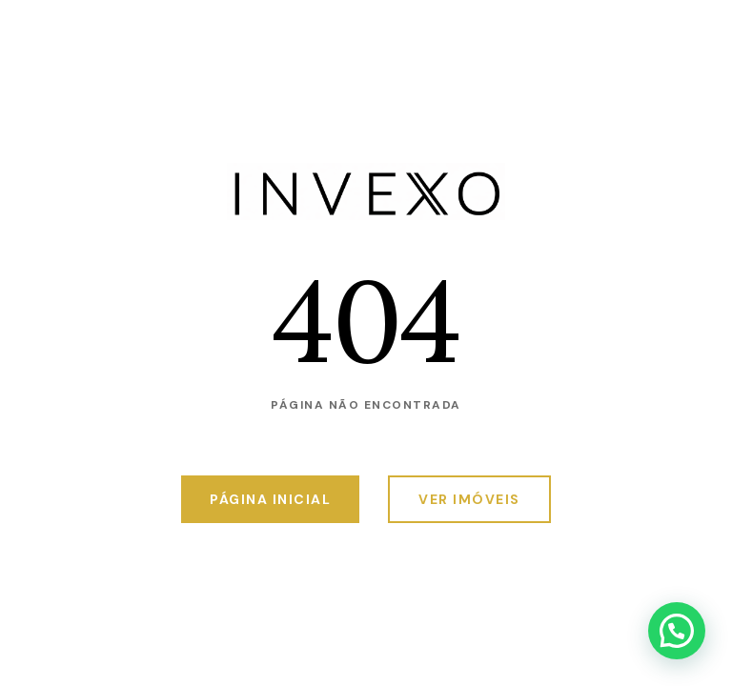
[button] (676, 630)
